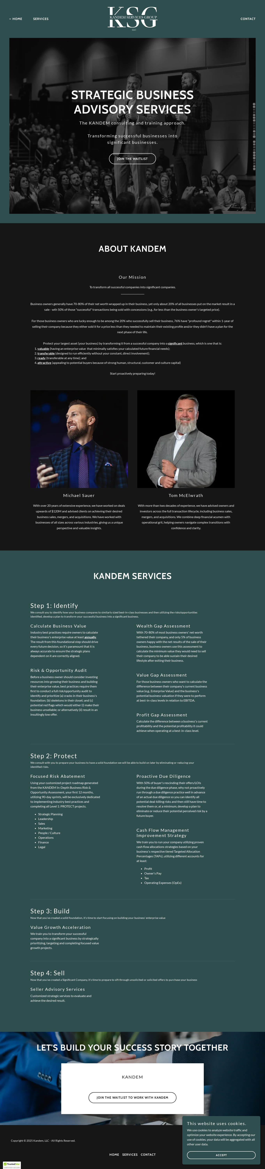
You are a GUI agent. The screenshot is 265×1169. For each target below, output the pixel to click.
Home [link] (17, 19)
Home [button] (114, 1154)
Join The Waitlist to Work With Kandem (132, 1097)
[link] (132, 18)
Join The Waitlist (132, 159)
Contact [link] (248, 19)
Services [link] (41, 19)
